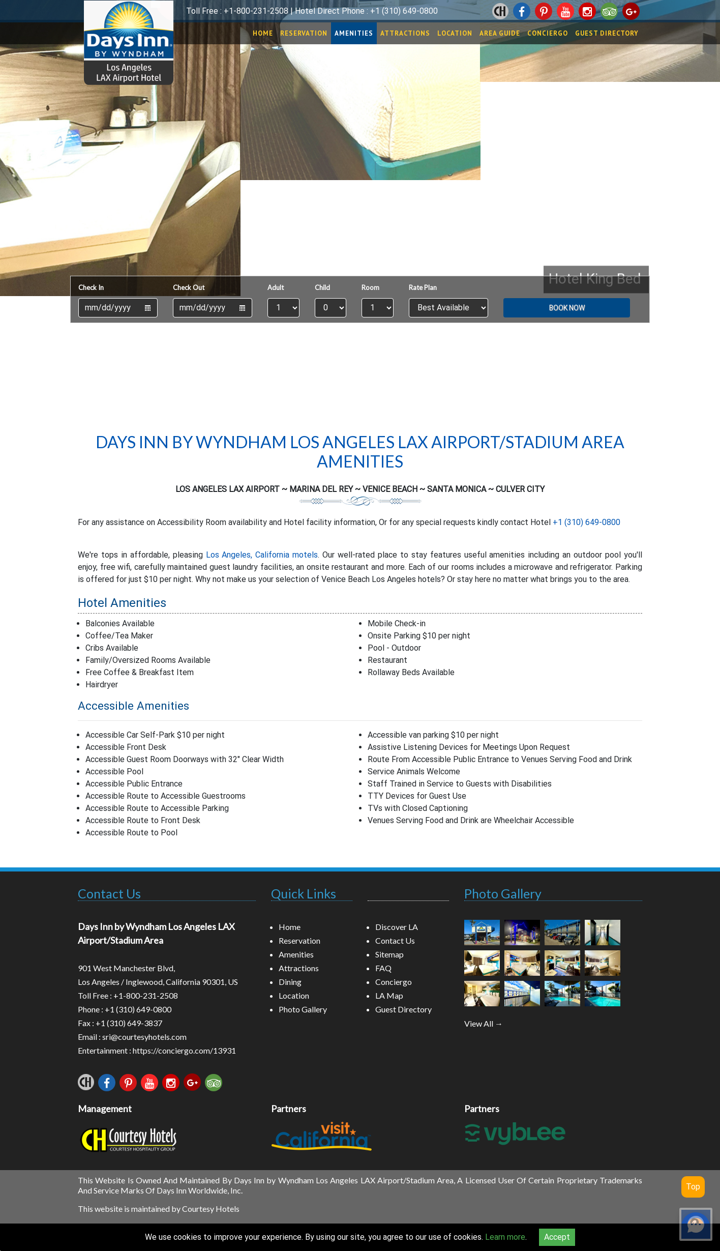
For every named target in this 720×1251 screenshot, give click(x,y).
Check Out (188, 287)
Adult (275, 287)
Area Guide (499, 33)
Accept (557, 1237)
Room (370, 287)
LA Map (389, 995)
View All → (483, 1023)
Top (693, 1186)
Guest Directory (607, 33)
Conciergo (547, 33)
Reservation (303, 33)
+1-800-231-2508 (256, 11)
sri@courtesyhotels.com (144, 1036)
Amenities (354, 33)
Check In (91, 287)
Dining (290, 981)
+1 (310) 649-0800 (404, 11)
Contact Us (109, 893)
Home (263, 33)
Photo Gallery (303, 1009)
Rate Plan (423, 287)
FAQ (383, 968)
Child (322, 287)
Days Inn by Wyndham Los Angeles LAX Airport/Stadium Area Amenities (360, 451)
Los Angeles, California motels (262, 555)
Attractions (405, 33)
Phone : (91, 1009)
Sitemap (389, 954)
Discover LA (396, 927)
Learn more (505, 1237)
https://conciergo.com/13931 (184, 1050)
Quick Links (303, 893)
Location (454, 33)
